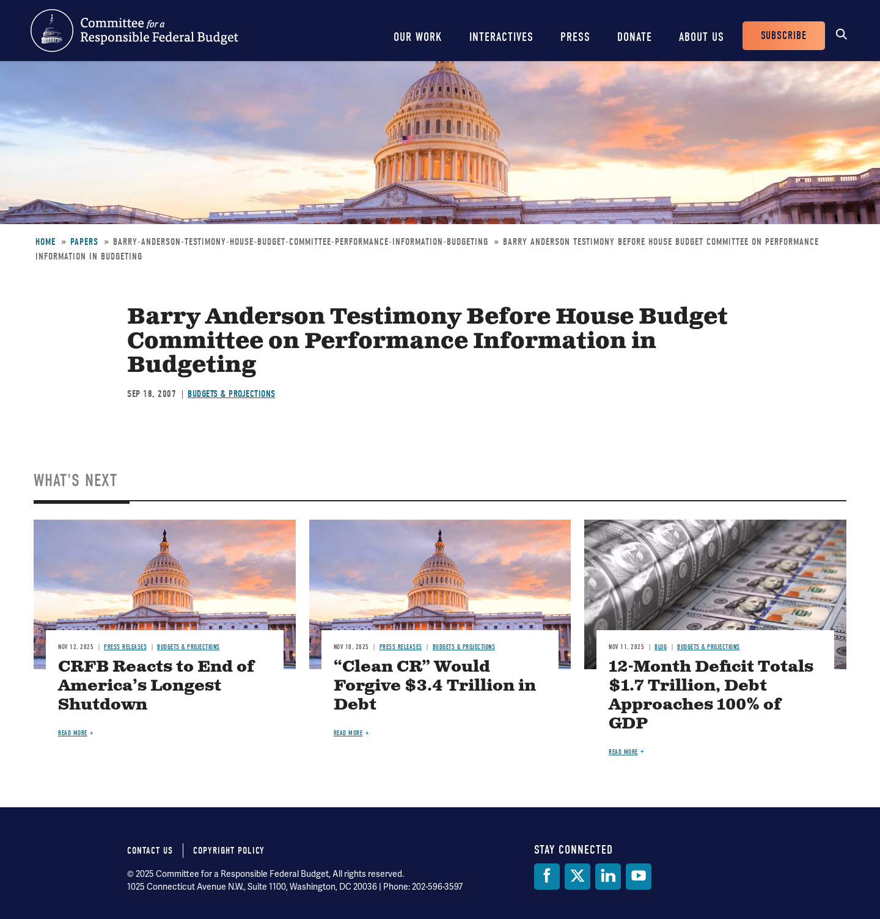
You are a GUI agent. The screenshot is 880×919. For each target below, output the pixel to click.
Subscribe (784, 35)
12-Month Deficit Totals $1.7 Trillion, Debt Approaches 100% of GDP (711, 695)
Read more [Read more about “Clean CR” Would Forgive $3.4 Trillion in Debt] (348, 733)
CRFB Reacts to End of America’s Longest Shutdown (156, 686)
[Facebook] (547, 876)
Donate (634, 37)
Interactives (501, 37)
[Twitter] (577, 876)
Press (575, 37)
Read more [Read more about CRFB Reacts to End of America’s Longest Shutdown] (72, 733)
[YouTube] (638, 876)
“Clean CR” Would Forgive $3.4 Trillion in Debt (435, 686)
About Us (701, 37)
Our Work (418, 37)
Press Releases (125, 647)
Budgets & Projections (232, 393)
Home (45, 241)
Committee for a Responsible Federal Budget (134, 30)
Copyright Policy (229, 850)
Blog (660, 647)
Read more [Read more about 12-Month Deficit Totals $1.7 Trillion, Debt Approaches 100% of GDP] (623, 752)
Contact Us (150, 850)
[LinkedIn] (608, 876)
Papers (84, 241)
